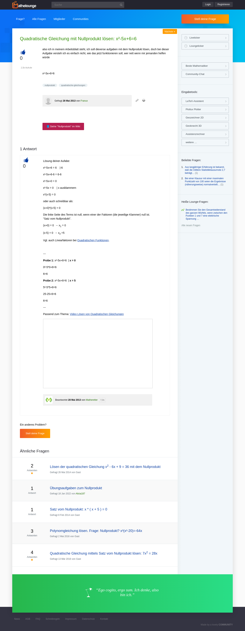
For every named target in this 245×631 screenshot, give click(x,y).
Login (208, 4)
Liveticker (194, 37)
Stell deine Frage (205, 19)
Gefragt (58, 100)
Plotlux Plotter (193, 109)
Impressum (71, 619)
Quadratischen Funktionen (93, 240)
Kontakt (104, 619)
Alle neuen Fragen (190, 225)
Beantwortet (61, 400)
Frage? (20, 19)
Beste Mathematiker (197, 65)
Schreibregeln (53, 619)
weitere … (191, 142)
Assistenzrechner (195, 134)
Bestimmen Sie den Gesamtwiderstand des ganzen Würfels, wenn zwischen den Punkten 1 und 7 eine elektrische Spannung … (206, 214)
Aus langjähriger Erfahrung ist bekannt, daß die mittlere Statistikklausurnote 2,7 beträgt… (205, 170)
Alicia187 (80, 493)
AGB (27, 619)
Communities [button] (81, 19)
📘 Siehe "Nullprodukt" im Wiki (63, 126)
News (17, 619)
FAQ (38, 619)
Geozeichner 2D (195, 117)
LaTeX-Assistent (195, 101)
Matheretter (92, 400)
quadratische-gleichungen (73, 85)
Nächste (170, 31)
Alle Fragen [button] (39, 19)
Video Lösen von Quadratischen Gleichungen (97, 314)
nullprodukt (50, 85)
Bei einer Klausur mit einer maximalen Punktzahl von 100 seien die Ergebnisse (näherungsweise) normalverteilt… (205, 181)
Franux (84, 100)
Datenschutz (88, 619)
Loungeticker (196, 45)
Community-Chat (195, 74)
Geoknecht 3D (194, 125)
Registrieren (223, 4)
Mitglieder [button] (59, 19)
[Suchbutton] (121, 5)
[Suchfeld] (87, 5)
